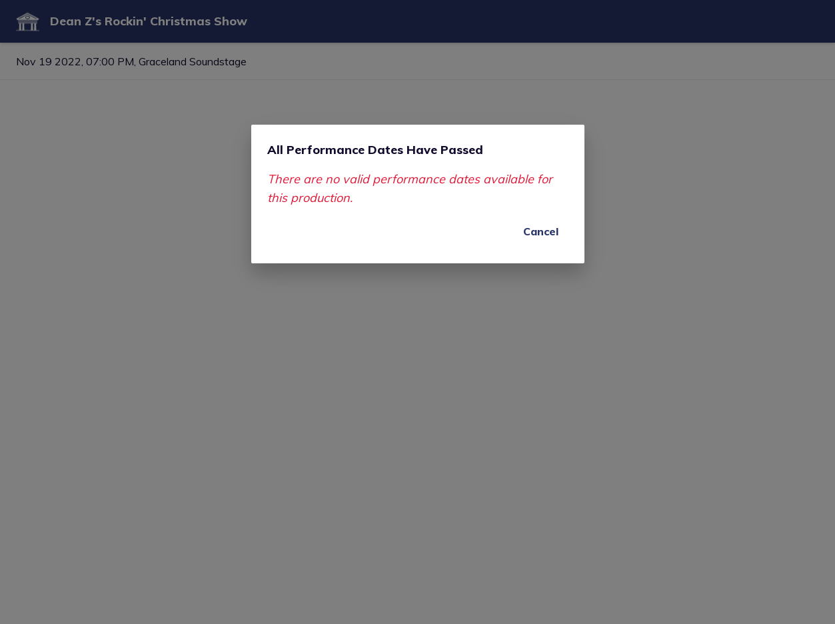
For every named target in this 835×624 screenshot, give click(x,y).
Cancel (541, 231)
